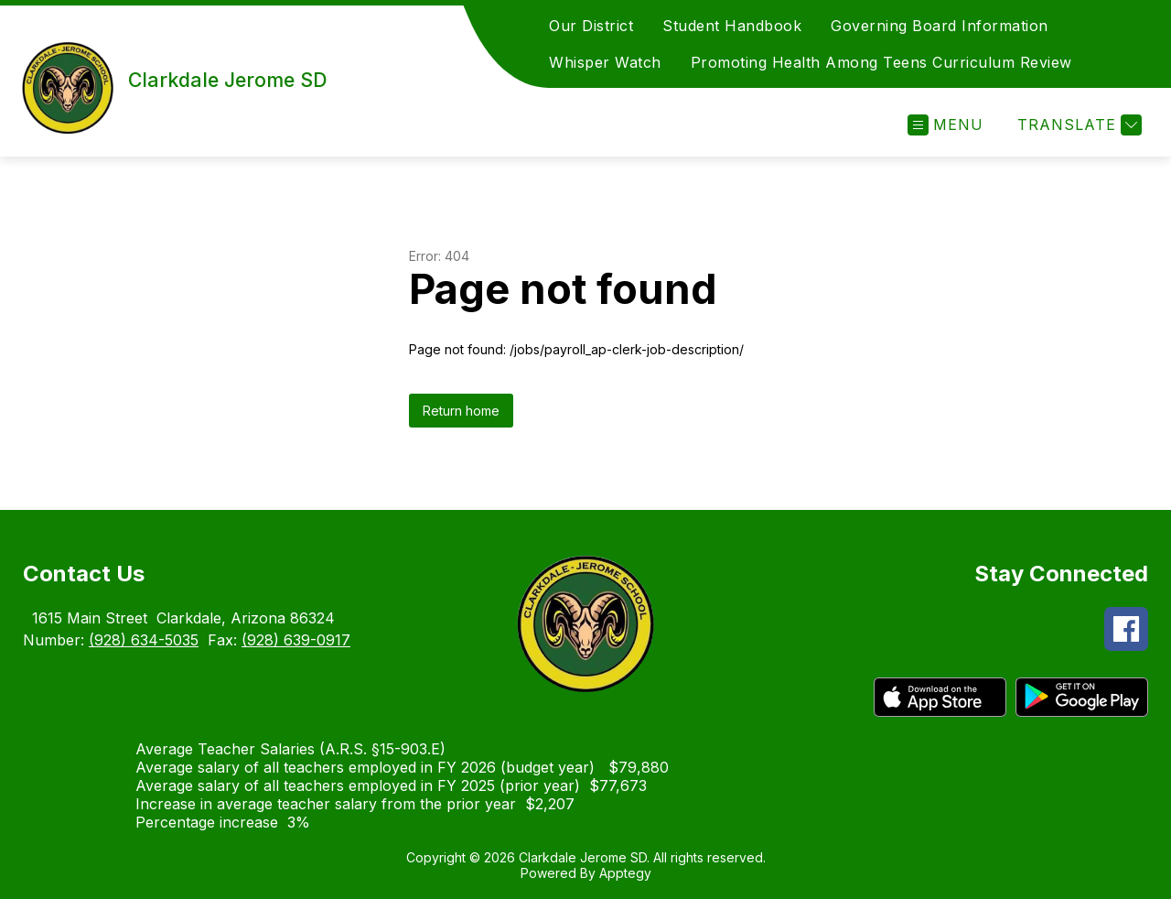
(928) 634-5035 (144, 640)
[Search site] (1134, 44)
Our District (591, 25)
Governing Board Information (939, 25)
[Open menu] (945, 125)
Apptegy (625, 873)
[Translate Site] (1077, 125)
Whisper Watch (605, 62)
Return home (461, 410)
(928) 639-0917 (296, 640)
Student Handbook (731, 25)
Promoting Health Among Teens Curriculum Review (881, 62)
